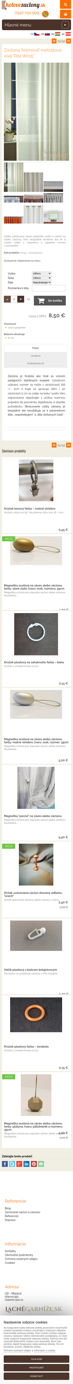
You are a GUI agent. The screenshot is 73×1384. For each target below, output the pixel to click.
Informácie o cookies (44, 1350)
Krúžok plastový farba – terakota (26, 1046)
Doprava (10, 1220)
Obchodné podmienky (19, 1255)
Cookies (10, 1262)
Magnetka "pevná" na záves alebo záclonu (33, 816)
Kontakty (10, 1251)
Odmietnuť (36, 1376)
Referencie (11, 1216)
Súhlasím (36, 1359)
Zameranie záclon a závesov (22, 1212)
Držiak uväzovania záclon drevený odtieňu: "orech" (33, 894)
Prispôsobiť (36, 1367)
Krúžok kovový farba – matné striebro (29, 508)
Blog (8, 1208)
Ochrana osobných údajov (21, 1258)
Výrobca (35, 355)
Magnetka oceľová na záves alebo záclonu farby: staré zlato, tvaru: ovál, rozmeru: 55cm (34, 587)
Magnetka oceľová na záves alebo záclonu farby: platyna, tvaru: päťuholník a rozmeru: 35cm (33, 1126)
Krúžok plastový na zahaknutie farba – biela (34, 662)
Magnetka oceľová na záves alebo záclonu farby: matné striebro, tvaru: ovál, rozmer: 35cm (36, 741)
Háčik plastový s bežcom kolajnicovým (30, 969)
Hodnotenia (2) (35, 363)
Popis (35, 348)
